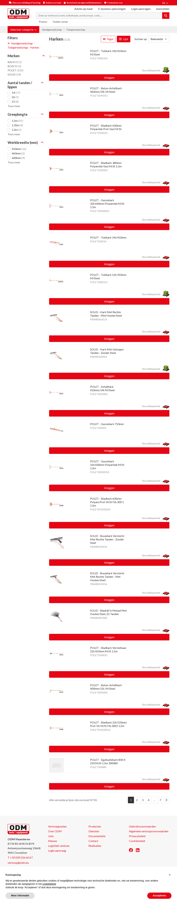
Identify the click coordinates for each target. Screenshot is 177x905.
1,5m (17, 120)
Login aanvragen (141, 8)
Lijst (123, 39)
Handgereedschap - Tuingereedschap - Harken (23, 45)
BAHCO (15, 62)
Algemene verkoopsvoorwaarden (148, 831)
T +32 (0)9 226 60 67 (20, 857)
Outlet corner (60, 21)
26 (15, 97)
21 (15, 101)
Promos (43, 21)
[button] (23, 29)
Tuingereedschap (75, 29)
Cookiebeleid (137, 840)
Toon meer (14, 106)
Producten (94, 826)
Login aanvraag (57, 850)
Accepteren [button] (159, 895)
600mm (18, 157)
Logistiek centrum (58, 845)
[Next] (166, 800)
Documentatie (96, 836)
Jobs (51, 836)
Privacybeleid (137, 836)
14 (16, 92)
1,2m (16, 129)
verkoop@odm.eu (18, 862)
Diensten (93, 831)
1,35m (17, 125)
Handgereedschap (52, 29)
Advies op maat (83, 8)
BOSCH (14, 66)
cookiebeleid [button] (49, 884)
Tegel (108, 39)
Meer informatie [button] (20, 895)
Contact (93, 840)
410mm (19, 148)
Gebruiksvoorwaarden (142, 826)
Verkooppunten (57, 826)
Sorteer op (140, 39)
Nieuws (52, 840)
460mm (18, 153)
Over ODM (55, 831)
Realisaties (94, 845)
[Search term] (99, 15)
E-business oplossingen (112, 8)
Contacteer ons (115, 2)
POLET (15, 70)
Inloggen (109, 77)
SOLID (14, 74)
